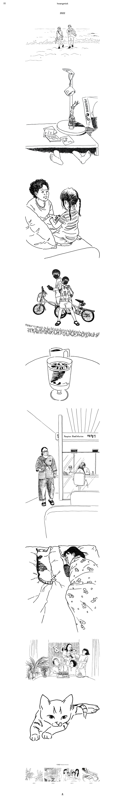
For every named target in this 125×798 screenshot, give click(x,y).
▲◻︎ (62, 794)
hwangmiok (62, 4)
